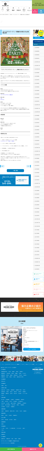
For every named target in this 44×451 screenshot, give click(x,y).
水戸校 (7, 428)
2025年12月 (37, 61)
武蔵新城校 (12, 389)
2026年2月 (37, 54)
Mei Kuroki (2, 99)
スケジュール (14, 364)
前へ (2, 166)
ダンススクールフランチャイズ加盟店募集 (7, 443)
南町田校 (22, 399)
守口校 (9, 371)
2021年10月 (37, 226)
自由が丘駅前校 (7, 404)
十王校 (2, 430)
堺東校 (10, 376)
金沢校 (2, 419)
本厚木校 (19, 391)
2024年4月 (37, 133)
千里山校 (20, 375)
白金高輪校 (7, 399)
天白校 (17, 411)
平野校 (20, 373)
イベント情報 (32, 364)
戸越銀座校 (12, 406)
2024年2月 (37, 140)
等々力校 (2, 399)
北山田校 (19, 393)
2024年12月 (37, 104)
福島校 (11, 375)
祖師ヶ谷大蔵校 (13, 403)
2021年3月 (37, 251)
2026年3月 (37, 51)
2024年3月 (37, 136)
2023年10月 (37, 154)
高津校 (7, 391)
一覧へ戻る (15, 170)
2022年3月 (37, 208)
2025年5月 (37, 86)
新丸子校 (15, 393)
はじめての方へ (8, 364)
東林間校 (2, 393)
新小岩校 (7, 403)
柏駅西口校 (8, 438)
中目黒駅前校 (17, 399)
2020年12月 (37, 258)
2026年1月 (37, 58)
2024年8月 (37, 119)
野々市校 (10, 419)
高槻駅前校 (3, 376)
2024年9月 (37, 115)
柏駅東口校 (3, 438)
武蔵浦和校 (3, 434)
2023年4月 (37, 169)
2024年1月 (37, 144)
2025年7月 (37, 79)
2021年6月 (37, 240)
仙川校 (2, 404)
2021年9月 (37, 229)
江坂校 (14, 376)
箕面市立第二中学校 (20, 376)
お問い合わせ (35, 11)
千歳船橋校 (22, 404)
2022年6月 (37, 197)
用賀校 (18, 404)
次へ (28, 166)
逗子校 (11, 393)
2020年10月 (37, 265)
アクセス (22, 364)
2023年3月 (37, 172)
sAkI (1, 98)
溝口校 (11, 391)
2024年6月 (37, 126)
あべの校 (24, 373)
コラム (37, 364)
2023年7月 (37, 165)
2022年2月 (37, 211)
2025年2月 (37, 97)
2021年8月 (37, 233)
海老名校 (15, 391)
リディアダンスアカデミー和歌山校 (7, 94)
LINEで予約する (11, 449)
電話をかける (33, 449)
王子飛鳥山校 (20, 401)
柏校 (12, 438)
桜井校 (13, 373)
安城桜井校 (6, 411)
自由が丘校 (13, 404)
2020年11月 (37, 261)
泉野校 (15, 419)
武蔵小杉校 (3, 389)
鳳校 (7, 376)
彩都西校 (21, 371)
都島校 (13, 371)
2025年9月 (37, 72)
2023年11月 (37, 151)
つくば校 (2, 428)
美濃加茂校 (15, 415)
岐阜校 (2, 415)
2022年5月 (37, 201)
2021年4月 (37, 247)
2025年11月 (37, 65)
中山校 (2, 395)
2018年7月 (37, 269)
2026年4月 (37, 47)
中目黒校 (12, 399)
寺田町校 (24, 375)
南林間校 (24, 391)
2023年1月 (37, 179)
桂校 (5, 385)
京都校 (2, 385)
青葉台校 (7, 393)
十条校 (2, 401)
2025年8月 (37, 76)
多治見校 (10, 415)
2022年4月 (37, 204)
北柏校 (16, 438)
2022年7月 (37, 194)
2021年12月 (37, 219)
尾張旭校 (24, 411)
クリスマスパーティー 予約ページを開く (7, 141)
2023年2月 (37, 176)
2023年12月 (37, 147)
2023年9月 (37, 158)
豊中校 (7, 375)
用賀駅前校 (19, 403)
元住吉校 (7, 389)
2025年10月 (37, 69)
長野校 (2, 423)
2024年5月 (37, 129)
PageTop (40, 445)
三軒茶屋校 (24, 403)
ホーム (3, 364)
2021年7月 (37, 236)
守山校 (21, 411)
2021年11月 (37, 222)
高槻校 (16, 373)
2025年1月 (37, 101)
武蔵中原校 (3, 391)
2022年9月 (37, 190)
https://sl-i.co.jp (26, 347)
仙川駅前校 (3, 406)
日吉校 (24, 389)
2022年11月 (37, 183)
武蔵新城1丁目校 (18, 389)
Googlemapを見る (32, 349)
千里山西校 (8, 373)
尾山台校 (7, 406)
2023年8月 (37, 161)
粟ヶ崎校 (6, 419)
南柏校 (19, 438)
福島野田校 (3, 375)
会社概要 (41, 364)
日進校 (2, 411)
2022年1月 (37, 215)
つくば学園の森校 (12, 428)
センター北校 (25, 393)
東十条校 (6, 401)
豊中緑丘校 (15, 375)
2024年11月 (37, 108)
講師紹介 (18, 364)
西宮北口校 (3, 381)
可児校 (6, 415)
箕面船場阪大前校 (4, 371)
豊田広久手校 (12, 411)
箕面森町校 (3, 373)
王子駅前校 (15, 401)
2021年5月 (37, 244)
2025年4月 (37, 90)
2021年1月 (37, 254)
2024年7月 (37, 122)
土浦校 (23, 428)
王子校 (10, 401)
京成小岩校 (3, 403)
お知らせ (27, 364)
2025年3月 (37, 94)
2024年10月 (37, 111)
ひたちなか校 (19, 428)
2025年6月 (37, 83)
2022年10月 (37, 186)
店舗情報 (41, 11)
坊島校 (17, 371)
